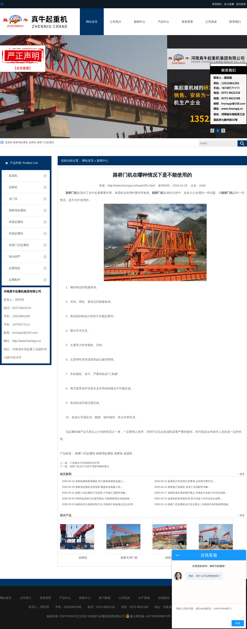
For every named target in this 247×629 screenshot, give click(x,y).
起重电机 (14, 268)
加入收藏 (229, 4)
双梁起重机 (16, 233)
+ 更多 (241, 474)
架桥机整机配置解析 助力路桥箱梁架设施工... (93, 481)
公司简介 (115, 21)
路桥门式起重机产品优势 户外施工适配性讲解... (94, 492)
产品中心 (163, 21)
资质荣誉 (187, 21)
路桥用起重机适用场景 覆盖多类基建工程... (92, 487)
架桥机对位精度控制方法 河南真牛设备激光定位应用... (98, 504)
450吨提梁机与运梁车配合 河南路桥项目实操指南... (97, 498)
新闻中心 (139, 21)
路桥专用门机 (129, 557)
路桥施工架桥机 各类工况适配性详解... (182, 487)
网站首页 (92, 21)
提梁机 (9, 142)
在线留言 (164, 597)
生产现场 (144, 597)
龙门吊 (13, 198)
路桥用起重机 (20, 142)
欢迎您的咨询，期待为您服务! (208, 566)
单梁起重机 (16, 221)
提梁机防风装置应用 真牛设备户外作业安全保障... (188, 498)
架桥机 (32, 142)
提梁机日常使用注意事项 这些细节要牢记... (184, 481)
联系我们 (217, 4)
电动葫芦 (14, 256)
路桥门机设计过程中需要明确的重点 (89, 466)
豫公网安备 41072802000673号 (148, 616)
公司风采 (211, 21)
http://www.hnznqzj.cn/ (26, 341)
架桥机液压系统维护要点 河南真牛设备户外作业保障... (190, 492)
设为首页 (241, 4)
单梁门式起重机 (19, 245)
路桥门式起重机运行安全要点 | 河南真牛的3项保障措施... (192, 504)
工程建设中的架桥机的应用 (84, 462)
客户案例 (104, 597)
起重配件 (14, 279)
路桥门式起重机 (45, 142)
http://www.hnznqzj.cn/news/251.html (131, 185)
